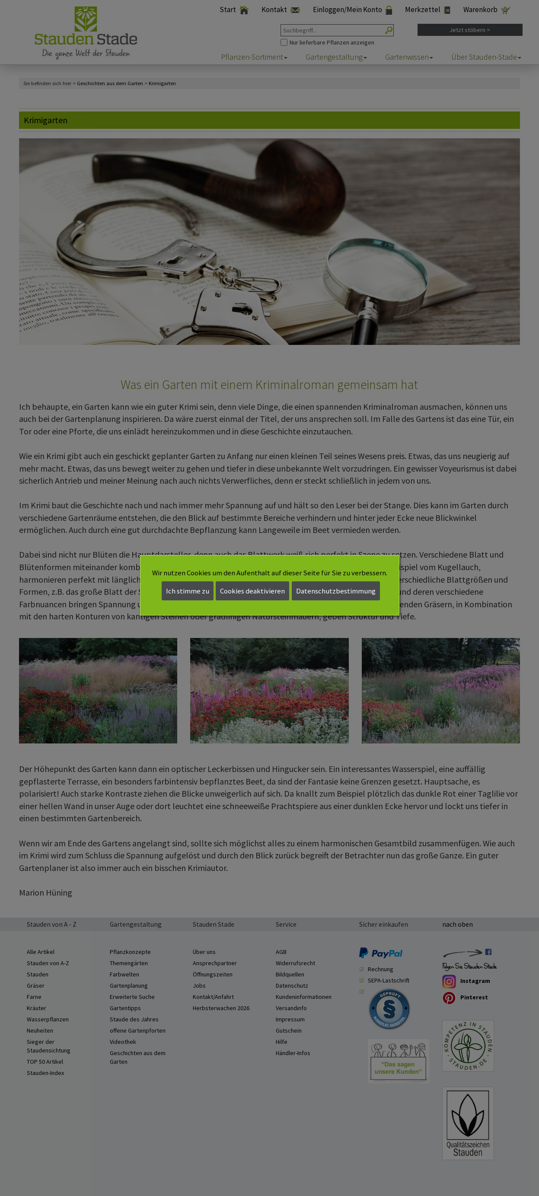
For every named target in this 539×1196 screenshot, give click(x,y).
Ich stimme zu (187, 591)
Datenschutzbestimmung (336, 591)
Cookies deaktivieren (252, 591)
